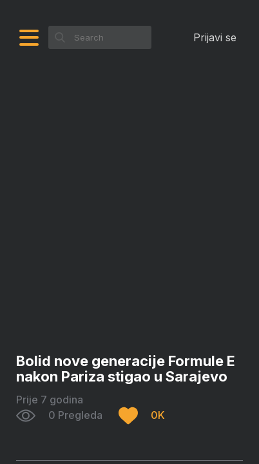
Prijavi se (214, 37)
